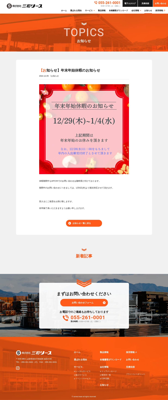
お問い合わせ (160, 3)
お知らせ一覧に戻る (82, 223)
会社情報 (135, 10)
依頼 (145, 3)
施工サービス (81, 375)
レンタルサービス (83, 371)
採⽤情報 (160, 10)
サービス (89, 10)
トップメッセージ (109, 371)
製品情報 (102, 10)
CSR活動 (105, 378)
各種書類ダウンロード (118, 10)
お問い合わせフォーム (82, 302)
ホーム (64, 10)
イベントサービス (83, 378)
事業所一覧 (106, 375)
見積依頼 (130, 367)
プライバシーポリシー (135, 374)
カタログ (130, 3)
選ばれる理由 (76, 10)
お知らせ (148, 10)
